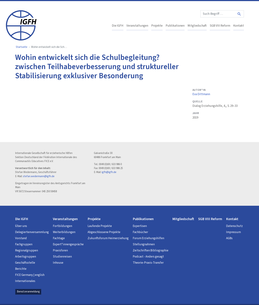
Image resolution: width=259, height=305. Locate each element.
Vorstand (21, 238)
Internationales (25, 281)
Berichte (20, 269)
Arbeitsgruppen (25, 256)
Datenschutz (234, 226)
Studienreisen (62, 256)
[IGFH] (21, 25)
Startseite (21, 47)
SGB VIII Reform (220, 26)
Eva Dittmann (201, 94)
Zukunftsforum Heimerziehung (108, 238)
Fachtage (59, 238)
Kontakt (238, 26)
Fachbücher (140, 232)
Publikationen (175, 26)
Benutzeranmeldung (28, 291)
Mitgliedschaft (197, 26)
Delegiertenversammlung (32, 232)
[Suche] (239, 13)
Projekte (157, 26)
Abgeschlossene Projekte (104, 232)
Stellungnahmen (144, 244)
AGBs (229, 238)
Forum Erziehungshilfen (148, 238)
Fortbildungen (62, 226)
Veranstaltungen (137, 26)
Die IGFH (117, 26)
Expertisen (140, 226)
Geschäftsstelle (25, 263)
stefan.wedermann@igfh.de (38, 176)
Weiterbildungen (64, 232)
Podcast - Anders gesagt (148, 256)
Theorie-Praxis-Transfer (148, 263)
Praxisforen (60, 250)
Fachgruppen (23, 244)
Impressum (233, 232)
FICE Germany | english (29, 275)
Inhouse (58, 263)
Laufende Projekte (100, 226)
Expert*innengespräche (68, 244)
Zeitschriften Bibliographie (150, 250)
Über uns (21, 226)
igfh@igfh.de (109, 172)
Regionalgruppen (26, 250)
